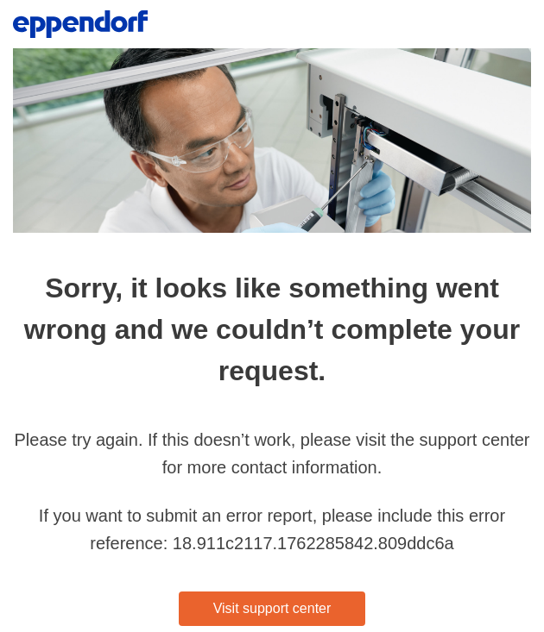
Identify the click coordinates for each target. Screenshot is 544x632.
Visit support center (272, 608)
